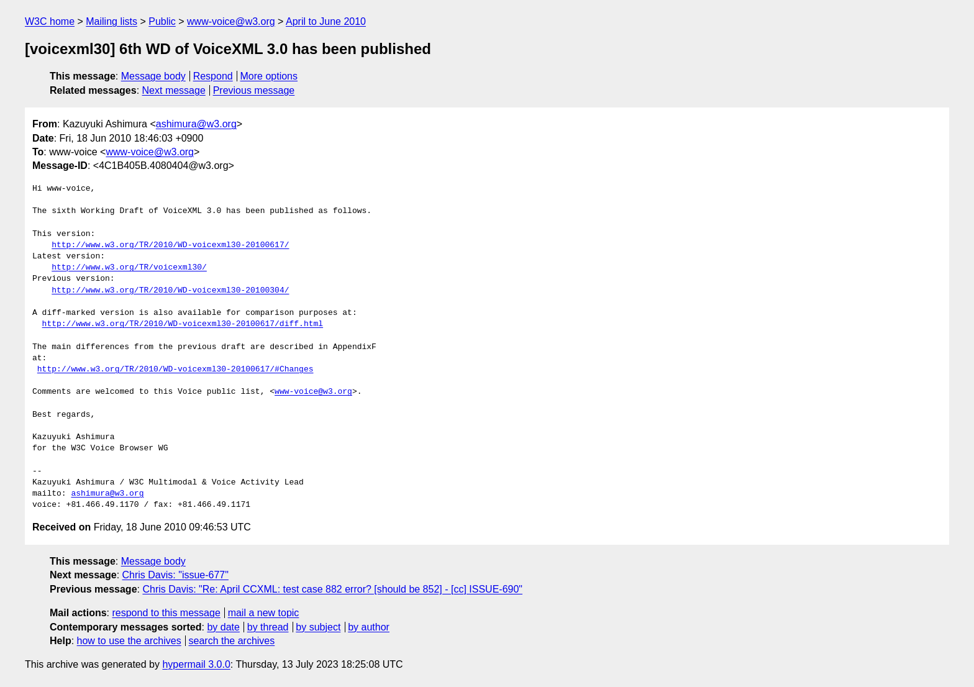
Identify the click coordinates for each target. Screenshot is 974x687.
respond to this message (166, 612)
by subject (318, 627)
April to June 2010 (326, 21)
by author (368, 627)
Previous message (254, 90)
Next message (174, 90)
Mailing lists (111, 21)
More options (269, 76)
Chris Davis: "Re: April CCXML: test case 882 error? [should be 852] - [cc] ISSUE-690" (332, 589)
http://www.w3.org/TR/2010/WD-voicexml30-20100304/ (170, 290)
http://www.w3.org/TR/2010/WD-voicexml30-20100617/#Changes (175, 369)
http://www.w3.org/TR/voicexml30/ (129, 267)
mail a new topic (263, 612)
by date (223, 627)
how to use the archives (129, 640)
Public (162, 21)
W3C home (50, 21)
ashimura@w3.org (196, 124)
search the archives (232, 640)
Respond (213, 76)
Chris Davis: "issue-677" (175, 575)
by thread (268, 627)
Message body (153, 76)
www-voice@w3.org (231, 21)
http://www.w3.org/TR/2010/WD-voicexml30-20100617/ (170, 245)
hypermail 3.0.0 (196, 664)
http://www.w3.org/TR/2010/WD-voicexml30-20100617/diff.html (182, 324)
